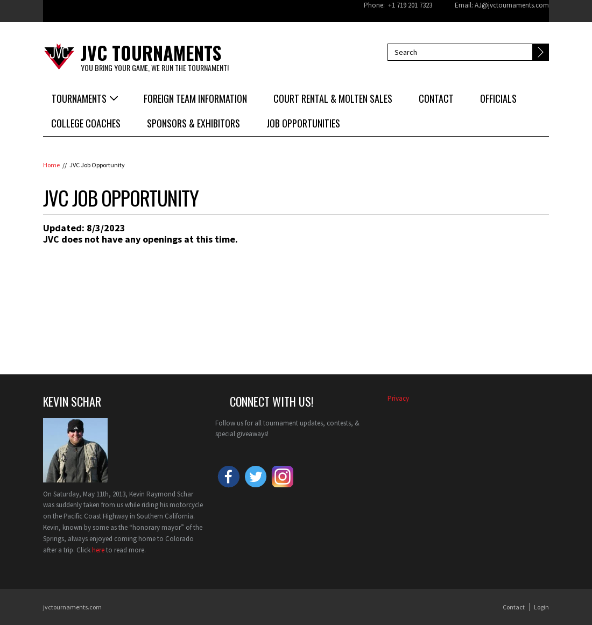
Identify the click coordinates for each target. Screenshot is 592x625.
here (98, 550)
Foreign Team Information (195, 98)
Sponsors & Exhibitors (193, 123)
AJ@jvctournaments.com (512, 5)
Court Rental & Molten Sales (332, 98)
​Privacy (398, 398)
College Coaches (86, 123)
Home (51, 165)
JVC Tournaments (151, 52)
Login (541, 607)
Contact (436, 98)
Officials (498, 98)
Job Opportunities (303, 123)
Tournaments (79, 98)
